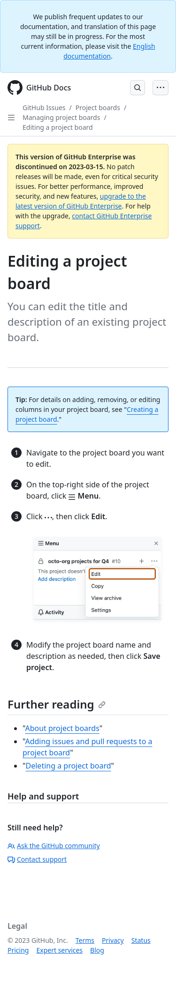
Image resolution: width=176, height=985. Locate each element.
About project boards (62, 728)
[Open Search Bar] (137, 87)
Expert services (59, 950)
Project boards (98, 107)
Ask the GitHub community (54, 845)
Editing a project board (58, 127)
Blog (97, 950)
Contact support (37, 859)
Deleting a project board (68, 766)
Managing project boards (61, 117)
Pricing (18, 950)
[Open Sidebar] (11, 117)
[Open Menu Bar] (160, 87)
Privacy (113, 940)
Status (141, 940)
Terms (85, 940)
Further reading (57, 704)
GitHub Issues (44, 107)
